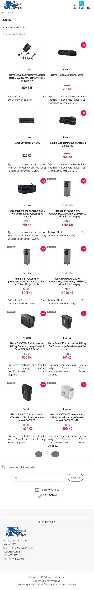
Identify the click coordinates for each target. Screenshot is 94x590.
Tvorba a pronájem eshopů (31, 584)
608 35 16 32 (50, 495)
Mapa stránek (69, 584)
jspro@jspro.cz (50, 489)
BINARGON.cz (53, 584)
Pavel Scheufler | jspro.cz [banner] (13, 5)
